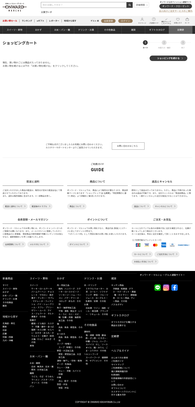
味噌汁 (69, 347)
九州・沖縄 (8, 340)
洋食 (68, 371)
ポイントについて (77, 244)
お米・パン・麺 (62, 30)
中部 (5, 330)
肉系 (61, 327)
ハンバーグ (69, 289)
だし (98, 344)
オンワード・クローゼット (175, 6)
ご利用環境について (120, 368)
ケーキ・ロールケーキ (41, 289)
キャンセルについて (163, 206)
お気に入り (178, 21)
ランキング (27, 21)
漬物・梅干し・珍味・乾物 (69, 361)
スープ (62, 347)
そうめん (49, 376)
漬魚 (66, 311)
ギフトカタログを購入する (123, 322)
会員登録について (12, 244)
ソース (105, 344)
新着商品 (8, 278)
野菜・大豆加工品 (65, 351)
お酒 (86, 304)
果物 (32, 346)
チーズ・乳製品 (64, 364)
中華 (59, 377)
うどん (34, 376)
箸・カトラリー (121, 295)
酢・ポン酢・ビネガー (96, 338)
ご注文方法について (165, 254)
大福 (33, 339)
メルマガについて (37, 244)
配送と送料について (13, 206)
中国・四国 (8, 337)
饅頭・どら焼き (38, 323)
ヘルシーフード (91, 354)
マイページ (142, 21)
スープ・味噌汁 (64, 344)
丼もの (72, 301)
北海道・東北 (9, 323)
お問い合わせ (117, 385)
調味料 (87, 332)
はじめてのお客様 (119, 358)
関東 (5, 327)
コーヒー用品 (123, 298)
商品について (75, 206)
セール (10, 21)
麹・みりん (99, 347)
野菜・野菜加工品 (67, 354)
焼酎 (104, 308)
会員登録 (108, 21)
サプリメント (96, 361)
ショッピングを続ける (168, 58)
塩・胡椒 (90, 335)
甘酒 (96, 301)
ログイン (125, 21)
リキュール (95, 314)
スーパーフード (93, 357)
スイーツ (34, 285)
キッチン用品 (117, 285)
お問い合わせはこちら (127, 146)
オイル (89, 347)
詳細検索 (140, 5)
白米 (33, 366)
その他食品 (109, 30)
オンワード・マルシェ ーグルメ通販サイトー (162, 275)
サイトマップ (117, 364)
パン (32, 386)
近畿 (5, 333)
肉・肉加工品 (63, 285)
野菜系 (73, 327)
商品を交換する (118, 325)
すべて (5, 285)
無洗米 (40, 366)
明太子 (73, 311)
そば (41, 376)
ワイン (97, 308)
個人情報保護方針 (119, 371)
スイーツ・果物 (14, 30)
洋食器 (116, 289)
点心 (61, 381)
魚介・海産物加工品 (66, 308)
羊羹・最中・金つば (44, 327)
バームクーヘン (38, 292)
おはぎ (48, 339)
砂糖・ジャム (92, 341)
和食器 (124, 289)
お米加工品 (42, 370)
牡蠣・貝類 (67, 317)
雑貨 (133, 30)
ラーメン (35, 380)
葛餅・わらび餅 (38, 330)
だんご (40, 339)
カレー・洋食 (63, 367)
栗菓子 (34, 317)
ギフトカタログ (157, 30)
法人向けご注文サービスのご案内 (175, 11)
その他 (42, 317)
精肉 (61, 289)
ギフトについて (118, 388)
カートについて (141, 254)
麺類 (32, 373)
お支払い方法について (143, 262)
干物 (61, 311)
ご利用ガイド (154, 21)
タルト (51, 313)
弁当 (66, 388)
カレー (62, 371)
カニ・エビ (74, 314)
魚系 (66, 327)
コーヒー (94, 292)
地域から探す (70, 21)
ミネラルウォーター (95, 289)
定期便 (180, 30)
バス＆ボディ (117, 304)
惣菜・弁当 (62, 384)
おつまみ (61, 334)
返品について (140, 206)
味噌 (98, 335)
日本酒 (89, 308)
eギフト (40, 21)
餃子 (66, 381)
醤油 (104, 335)
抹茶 (52, 336)
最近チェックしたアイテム (166, 20)
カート (187, 21)
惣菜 (61, 388)
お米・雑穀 (35, 363)
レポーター (54, 21)
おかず (38, 30)
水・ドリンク (90, 285)
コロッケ (63, 301)
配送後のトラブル (39, 206)
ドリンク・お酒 (86, 30)
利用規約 (115, 375)
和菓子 (33, 320)
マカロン (43, 295)
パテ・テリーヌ (71, 298)
